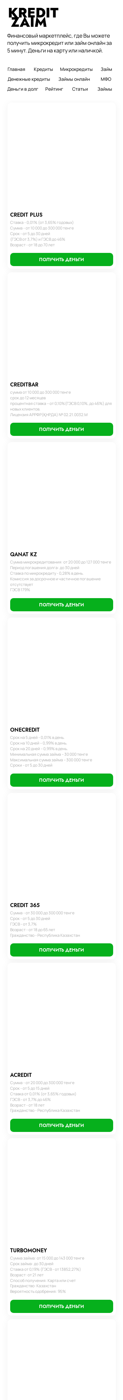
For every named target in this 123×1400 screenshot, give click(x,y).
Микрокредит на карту (32, 1196)
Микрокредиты (24, 1151)
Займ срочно (22, 1264)
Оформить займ (79, 1151)
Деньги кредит (79, 1129)
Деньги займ (22, 1211)
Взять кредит (77, 1136)
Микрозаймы (22, 1338)
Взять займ (20, 1219)
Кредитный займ (80, 1181)
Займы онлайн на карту (32, 1237)
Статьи (16, 1356)
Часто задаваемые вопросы (33, 1099)
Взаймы (71, 1226)
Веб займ (18, 1226)
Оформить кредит (82, 1121)
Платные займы (25, 1255)
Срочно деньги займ (30, 1328)
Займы (15, 1129)
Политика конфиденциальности (38, 1108)
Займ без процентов (30, 1189)
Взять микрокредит (29, 1310)
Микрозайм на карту (30, 1301)
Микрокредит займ (28, 1347)
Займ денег (75, 1219)
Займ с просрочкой (28, 1181)
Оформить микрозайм (86, 1159)
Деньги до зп (22, 1274)
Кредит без (75, 1203)
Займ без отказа (26, 1174)
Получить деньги (26, 1365)
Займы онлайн (23, 1136)
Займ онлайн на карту (31, 1159)
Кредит (71, 1166)
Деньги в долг (23, 1144)
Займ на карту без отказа (35, 1246)
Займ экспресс (78, 1174)
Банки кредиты (79, 1196)
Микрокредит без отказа (34, 1319)
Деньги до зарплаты (30, 1166)
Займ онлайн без (26, 1283)
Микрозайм (20, 1292)
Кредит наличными (83, 1211)
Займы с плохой (79, 1189)
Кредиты (18, 1121)
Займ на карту (23, 1203)
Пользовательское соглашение (37, 1089)
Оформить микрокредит (88, 1144)
